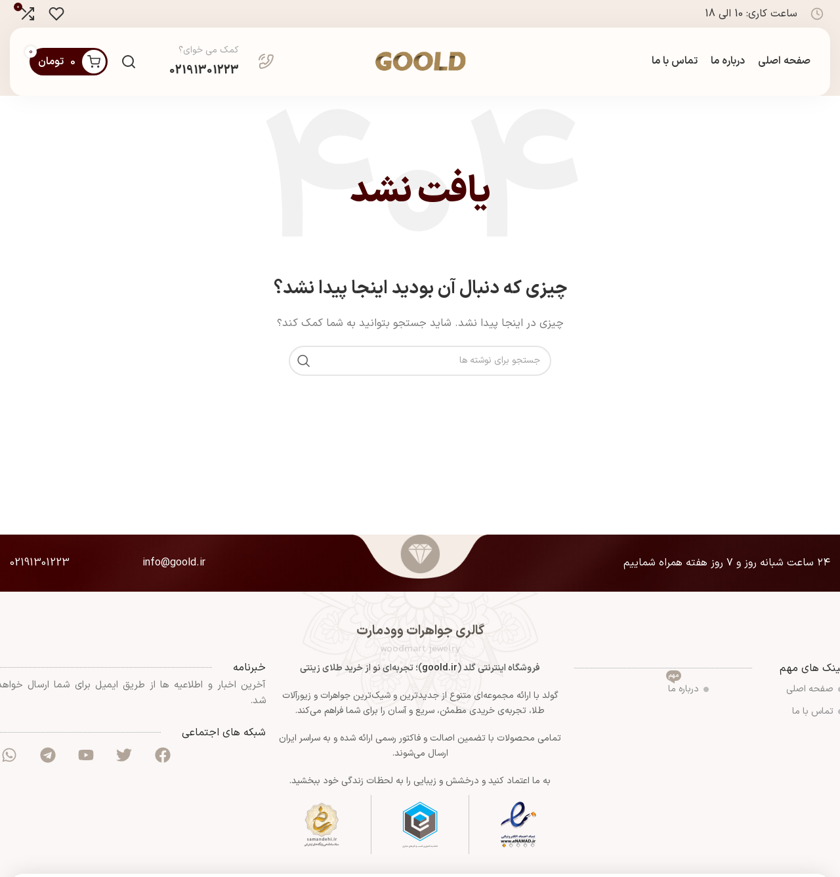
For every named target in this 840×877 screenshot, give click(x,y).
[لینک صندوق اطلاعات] (221, 62)
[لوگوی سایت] (420, 61)
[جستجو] (128, 62)
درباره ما (687, 687)
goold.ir (439, 668)
